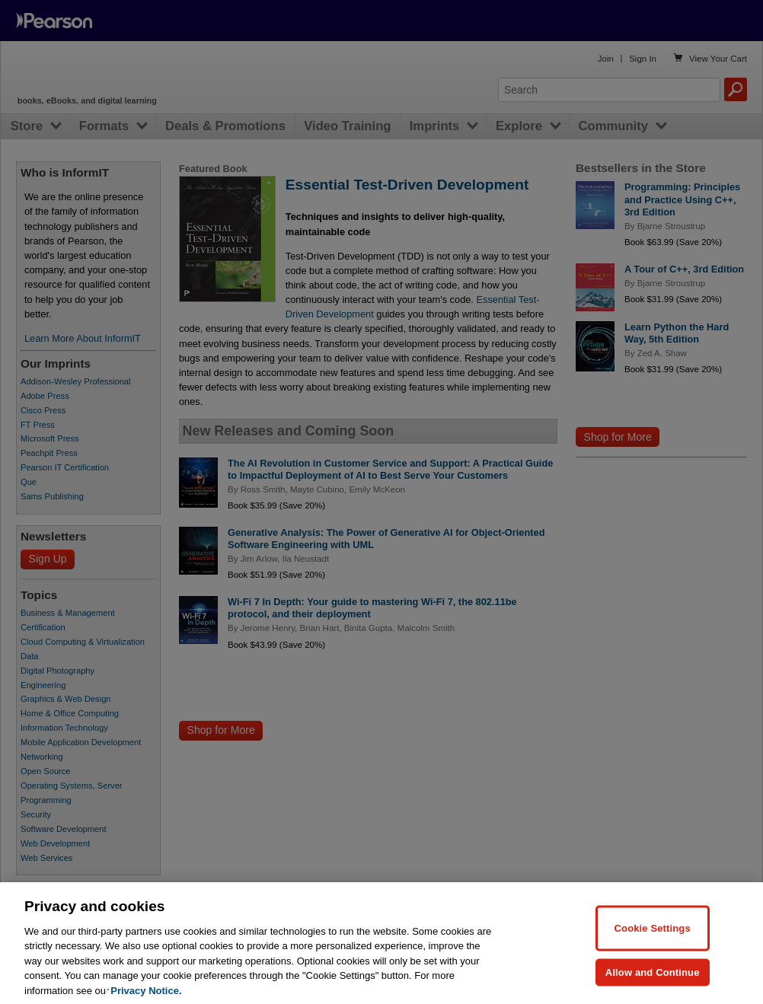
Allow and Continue (652, 985)
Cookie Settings (653, 941)
